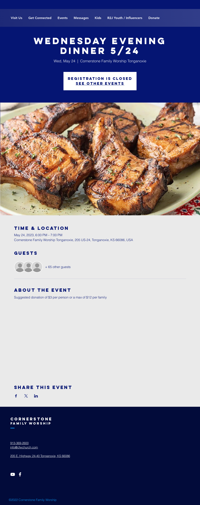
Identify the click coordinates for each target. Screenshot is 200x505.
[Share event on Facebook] (16, 396)
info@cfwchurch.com (24, 447)
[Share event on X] (26, 396)
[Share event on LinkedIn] (36, 396)
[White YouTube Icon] (12, 474)
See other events (100, 83)
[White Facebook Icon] (20, 474)
